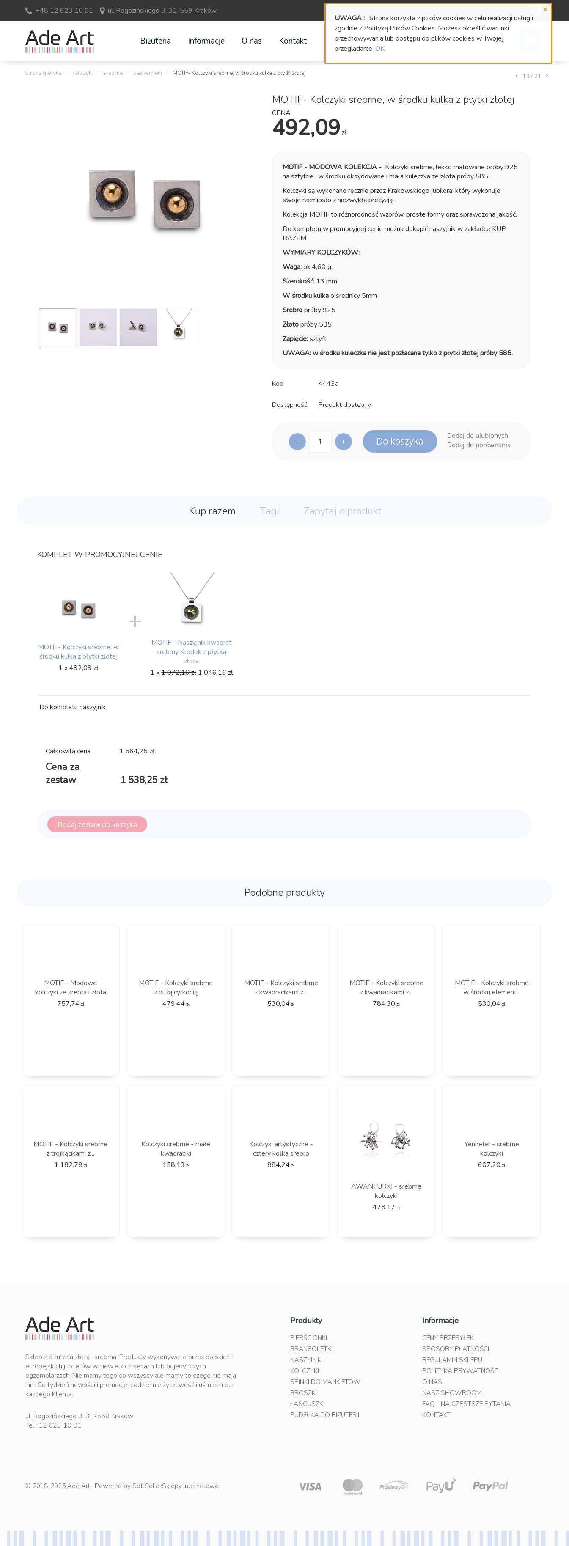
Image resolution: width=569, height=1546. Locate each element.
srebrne (113, 73)
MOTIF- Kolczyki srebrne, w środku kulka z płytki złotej (78, 652)
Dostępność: (290, 404)
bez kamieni (147, 73)
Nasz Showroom (451, 1393)
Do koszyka (400, 441)
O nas (252, 41)
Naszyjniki (306, 1360)
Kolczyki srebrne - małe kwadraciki (175, 1149)
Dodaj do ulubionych (477, 435)
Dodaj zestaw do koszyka (97, 824)
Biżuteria (155, 41)
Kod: (278, 383)
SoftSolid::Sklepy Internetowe (175, 1486)
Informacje (206, 41)
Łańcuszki (307, 1404)
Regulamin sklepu (452, 1360)
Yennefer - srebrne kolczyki (492, 1149)
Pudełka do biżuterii (324, 1415)
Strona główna (43, 73)
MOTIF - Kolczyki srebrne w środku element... (492, 987)
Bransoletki (311, 1349)
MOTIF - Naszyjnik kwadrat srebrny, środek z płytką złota (191, 652)
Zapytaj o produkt (342, 511)
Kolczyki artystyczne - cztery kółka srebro (281, 1149)
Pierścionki (308, 1338)
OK (380, 48)
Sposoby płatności (455, 1349)
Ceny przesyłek (448, 1338)
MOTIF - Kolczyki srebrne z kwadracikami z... (281, 987)
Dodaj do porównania (479, 444)
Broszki (303, 1393)
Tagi (269, 511)
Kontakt (293, 41)
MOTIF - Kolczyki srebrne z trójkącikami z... (70, 1149)
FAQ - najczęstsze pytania (466, 1404)
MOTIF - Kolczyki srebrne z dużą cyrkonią (176, 987)
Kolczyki (82, 73)
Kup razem (212, 511)
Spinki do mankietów (325, 1382)
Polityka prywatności (461, 1371)
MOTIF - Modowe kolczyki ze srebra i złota (70, 987)
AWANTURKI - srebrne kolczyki (386, 1191)
